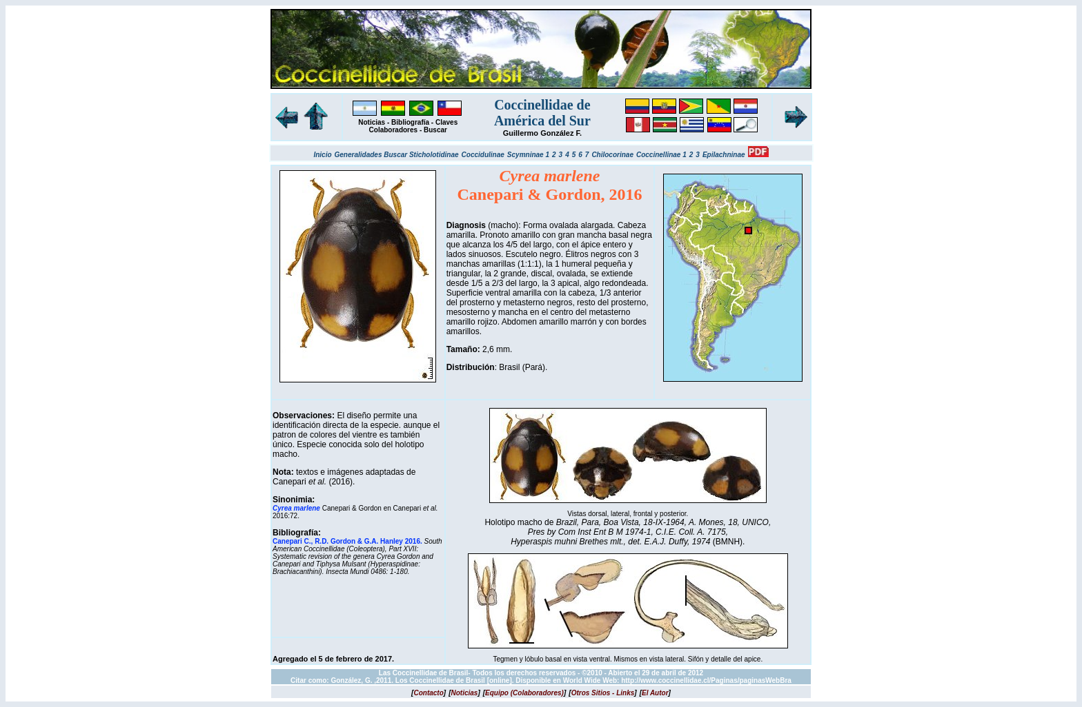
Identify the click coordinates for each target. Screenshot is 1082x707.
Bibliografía (410, 122)
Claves (446, 122)
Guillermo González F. (542, 133)
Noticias (371, 122)
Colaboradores (393, 130)
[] (428, 693)
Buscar (435, 130)
